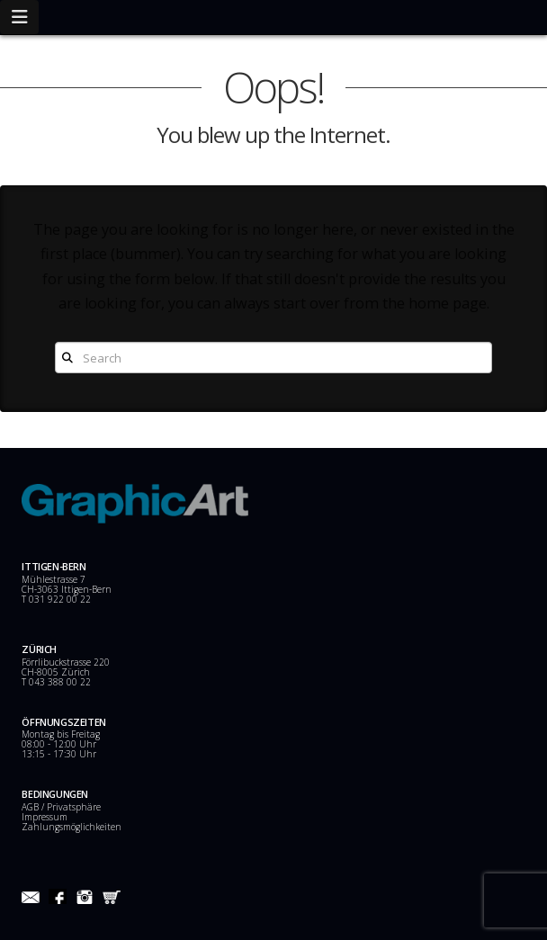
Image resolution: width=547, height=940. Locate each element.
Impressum (44, 816)
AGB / (34, 807)
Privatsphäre (74, 807)
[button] (19, 17)
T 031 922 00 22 (56, 599)
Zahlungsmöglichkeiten (71, 826)
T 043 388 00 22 (56, 682)
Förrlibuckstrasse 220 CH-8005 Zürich (66, 667)
